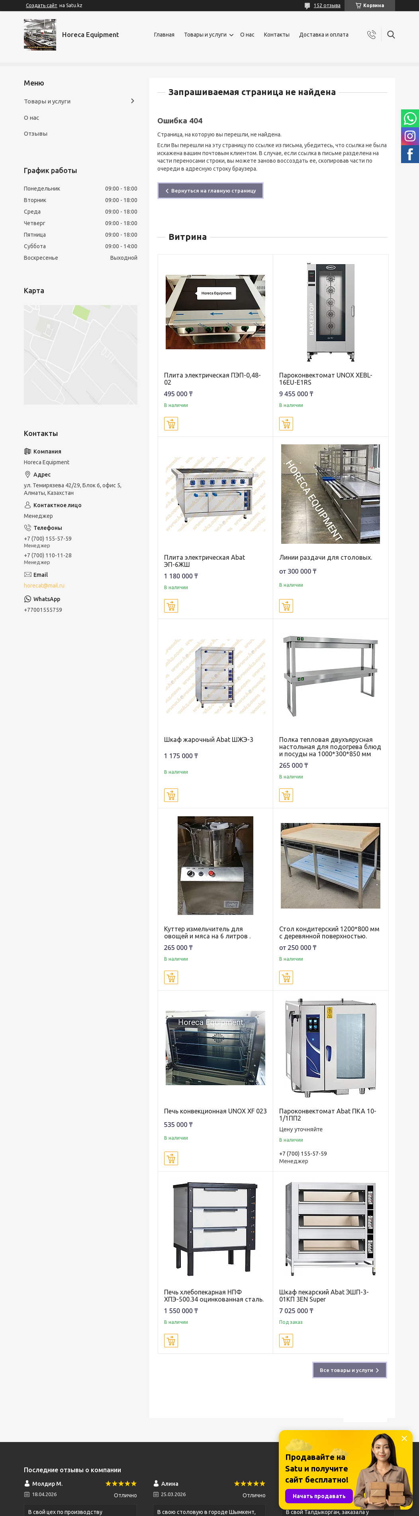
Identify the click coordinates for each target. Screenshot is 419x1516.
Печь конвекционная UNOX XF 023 (215, 1111)
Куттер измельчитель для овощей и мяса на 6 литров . (207, 932)
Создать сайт (41, 5)
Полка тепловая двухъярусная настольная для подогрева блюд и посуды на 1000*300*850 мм (330, 746)
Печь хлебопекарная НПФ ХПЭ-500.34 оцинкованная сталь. (214, 1295)
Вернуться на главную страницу (213, 190)
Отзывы (35, 133)
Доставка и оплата (324, 34)
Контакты (277, 34)
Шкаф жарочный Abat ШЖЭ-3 (208, 739)
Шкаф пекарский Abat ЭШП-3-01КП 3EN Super (324, 1295)
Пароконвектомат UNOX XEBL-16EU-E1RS (325, 379)
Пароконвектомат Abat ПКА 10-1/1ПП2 (327, 1114)
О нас (247, 34)
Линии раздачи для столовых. (325, 557)
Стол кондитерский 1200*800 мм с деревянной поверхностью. (329, 932)
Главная (164, 34)
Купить (171, 423)
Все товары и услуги (346, 1370)
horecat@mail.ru (44, 585)
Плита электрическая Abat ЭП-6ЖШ (204, 561)
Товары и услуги (205, 34)
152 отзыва (327, 5)
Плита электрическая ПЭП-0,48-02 (212, 379)
